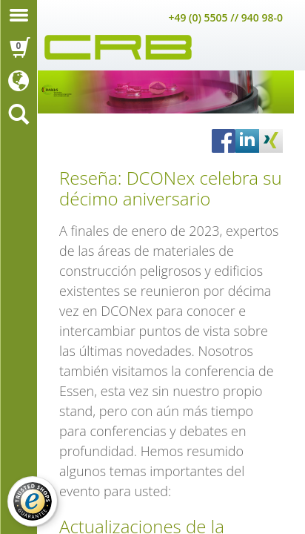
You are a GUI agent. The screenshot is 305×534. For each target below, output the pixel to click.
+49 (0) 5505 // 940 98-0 (225, 17)
